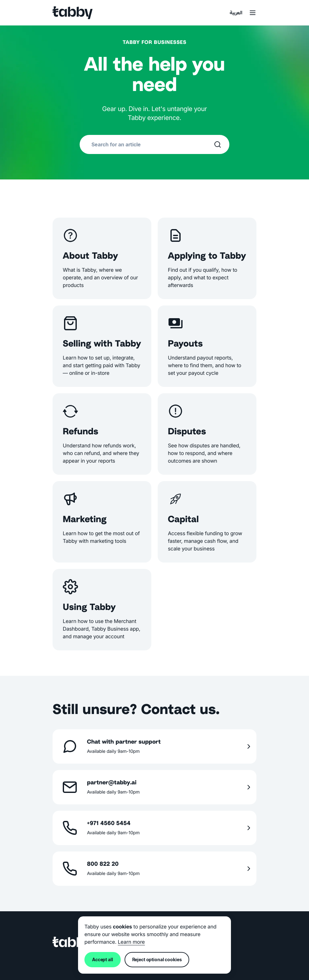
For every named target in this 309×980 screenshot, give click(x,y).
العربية (236, 13)
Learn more (131, 942)
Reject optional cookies (157, 959)
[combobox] (152, 144)
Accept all (102, 959)
